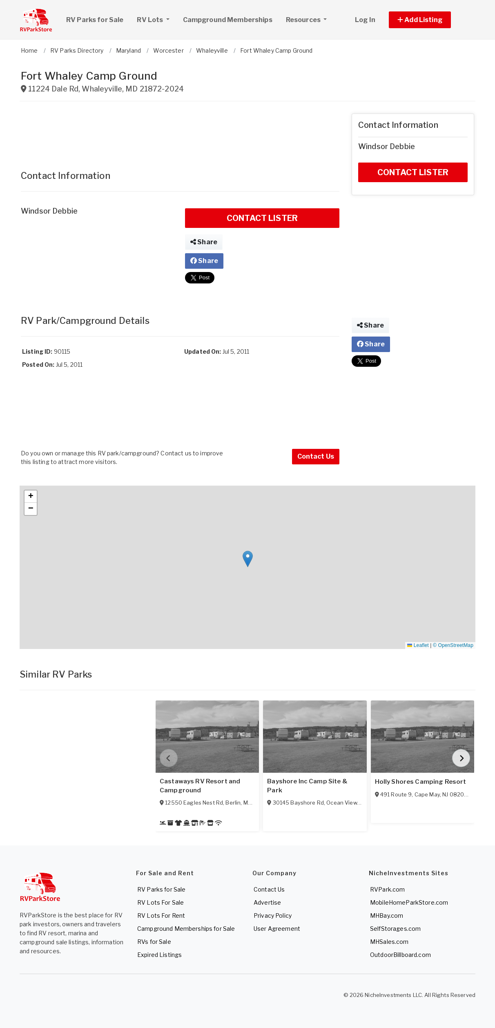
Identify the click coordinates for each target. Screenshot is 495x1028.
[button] (429, 20)
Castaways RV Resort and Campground (200, 786)
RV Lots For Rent (161, 915)
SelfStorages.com (395, 928)
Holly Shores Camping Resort (420, 781)
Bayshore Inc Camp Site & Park (307, 786)
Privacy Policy (273, 915)
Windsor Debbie (49, 211)
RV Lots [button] (156, 19)
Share (203, 242)
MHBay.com (386, 915)
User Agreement (277, 928)
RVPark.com (387, 889)
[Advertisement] (180, 132)
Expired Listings (159, 954)
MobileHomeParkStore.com (409, 902)
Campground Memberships (227, 20)
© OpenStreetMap (453, 645)
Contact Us (315, 456)
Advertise (267, 902)
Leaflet (417, 645)
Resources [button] (304, 20)
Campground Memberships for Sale (186, 928)
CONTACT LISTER (262, 218)
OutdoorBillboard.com (400, 954)
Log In (365, 20)
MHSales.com (389, 941)
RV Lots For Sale (160, 902)
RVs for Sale (154, 941)
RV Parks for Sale (94, 20)
